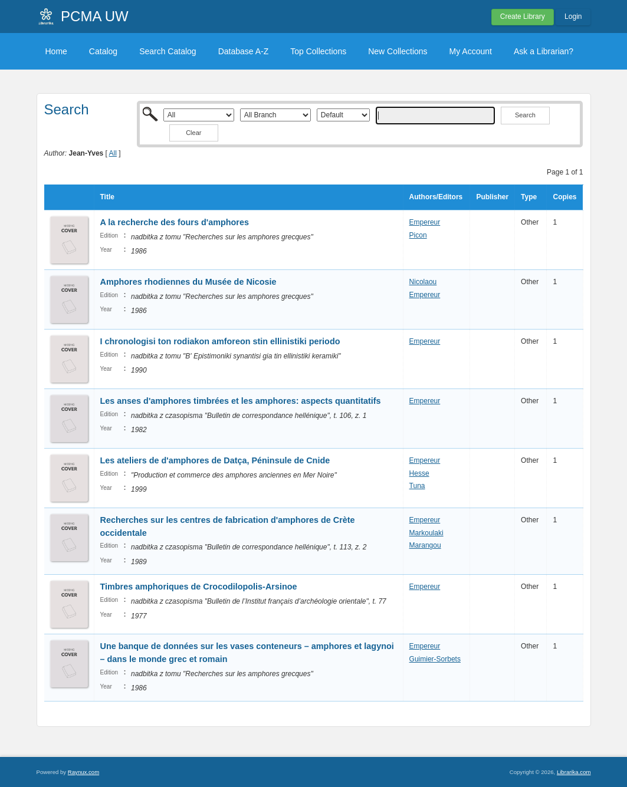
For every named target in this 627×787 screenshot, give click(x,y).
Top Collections (318, 51)
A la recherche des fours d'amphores (174, 222)
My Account (470, 51)
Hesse (419, 473)
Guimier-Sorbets (435, 659)
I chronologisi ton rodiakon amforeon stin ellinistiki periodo (220, 341)
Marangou (425, 545)
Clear (193, 132)
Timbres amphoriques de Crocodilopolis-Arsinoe (198, 586)
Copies (564, 197)
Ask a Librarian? (543, 51)
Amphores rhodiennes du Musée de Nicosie (188, 282)
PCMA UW (95, 16)
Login (573, 16)
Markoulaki (426, 533)
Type (529, 197)
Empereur (425, 222)
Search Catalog (167, 51)
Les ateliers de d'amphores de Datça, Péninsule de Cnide (215, 460)
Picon (418, 235)
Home (56, 51)
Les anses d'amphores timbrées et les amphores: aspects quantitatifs (240, 401)
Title (107, 197)
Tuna (417, 486)
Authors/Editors (436, 197)
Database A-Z (243, 51)
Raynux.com (83, 772)
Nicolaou (423, 282)
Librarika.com (574, 772)
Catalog (103, 51)
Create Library (522, 16)
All (113, 153)
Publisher (492, 197)
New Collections (397, 51)
